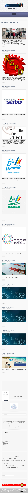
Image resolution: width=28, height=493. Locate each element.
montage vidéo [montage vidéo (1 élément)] (16, 463)
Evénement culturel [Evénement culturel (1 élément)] (12, 462)
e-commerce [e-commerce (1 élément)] (16, 460)
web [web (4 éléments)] (23, 465)
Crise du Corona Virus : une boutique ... (8, 284)
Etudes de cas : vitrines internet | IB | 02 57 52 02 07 (9, 424)
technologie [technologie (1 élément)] (19, 465)
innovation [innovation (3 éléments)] (6, 463)
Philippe (4, 421)
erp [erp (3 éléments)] (9, 462)
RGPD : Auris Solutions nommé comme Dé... (9, 24)
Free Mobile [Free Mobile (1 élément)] (20, 462)
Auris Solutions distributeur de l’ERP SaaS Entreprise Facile (11, 423)
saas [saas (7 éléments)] (6, 465)
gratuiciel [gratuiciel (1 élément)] (3, 463)
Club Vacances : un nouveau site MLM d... (8, 353)
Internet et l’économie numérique (15, 426)
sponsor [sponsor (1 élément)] (15, 465)
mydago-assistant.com (6, 426)
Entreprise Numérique (6, 440)
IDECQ (4, 442)
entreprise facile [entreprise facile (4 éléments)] (5, 462)
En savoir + (25, 491)
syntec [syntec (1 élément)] (17, 465)
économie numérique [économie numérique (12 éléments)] (13, 468)
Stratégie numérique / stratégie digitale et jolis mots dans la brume (16, 421)
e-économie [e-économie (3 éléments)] (23, 460)
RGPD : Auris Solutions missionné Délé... (8, 224)
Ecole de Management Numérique (7, 439)
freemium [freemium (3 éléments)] (16, 462)
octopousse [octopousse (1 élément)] (19, 463)
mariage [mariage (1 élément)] (11, 463)
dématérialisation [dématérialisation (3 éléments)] (11, 460)
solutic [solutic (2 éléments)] (13, 465)
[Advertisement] (14, 386)
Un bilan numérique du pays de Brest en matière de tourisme (16, 427)
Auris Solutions (14, 8)
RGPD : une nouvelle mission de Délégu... (8, 260)
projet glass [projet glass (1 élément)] (3, 465)
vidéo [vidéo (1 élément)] (21, 465)
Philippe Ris (8, 51)
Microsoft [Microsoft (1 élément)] (13, 463)
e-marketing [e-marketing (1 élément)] (19, 460)
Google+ (4, 408)
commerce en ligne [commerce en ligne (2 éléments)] (21, 458)
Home (4, 19)
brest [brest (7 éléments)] (14, 456)
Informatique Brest (5, 443)
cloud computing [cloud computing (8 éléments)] (11, 458)
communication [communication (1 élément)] (3, 460)
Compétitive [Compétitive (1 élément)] (7, 460)
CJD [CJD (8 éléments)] (3, 458)
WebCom (8, 151)
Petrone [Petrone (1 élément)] (21, 463)
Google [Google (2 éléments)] (22, 462)
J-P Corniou (4, 445)
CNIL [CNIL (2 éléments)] (16, 458)
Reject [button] (22, 491)
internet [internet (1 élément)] (9, 463)
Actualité (7, 19)
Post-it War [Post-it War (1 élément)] (23, 463)
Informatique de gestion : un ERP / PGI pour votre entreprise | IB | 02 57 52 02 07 (13, 422)
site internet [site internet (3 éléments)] (10, 465)
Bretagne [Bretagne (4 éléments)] (17, 456)
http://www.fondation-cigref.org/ (7, 441)
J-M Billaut (4, 444)
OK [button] (19, 491)
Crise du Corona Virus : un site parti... (8, 330)
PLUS (3, 46)
